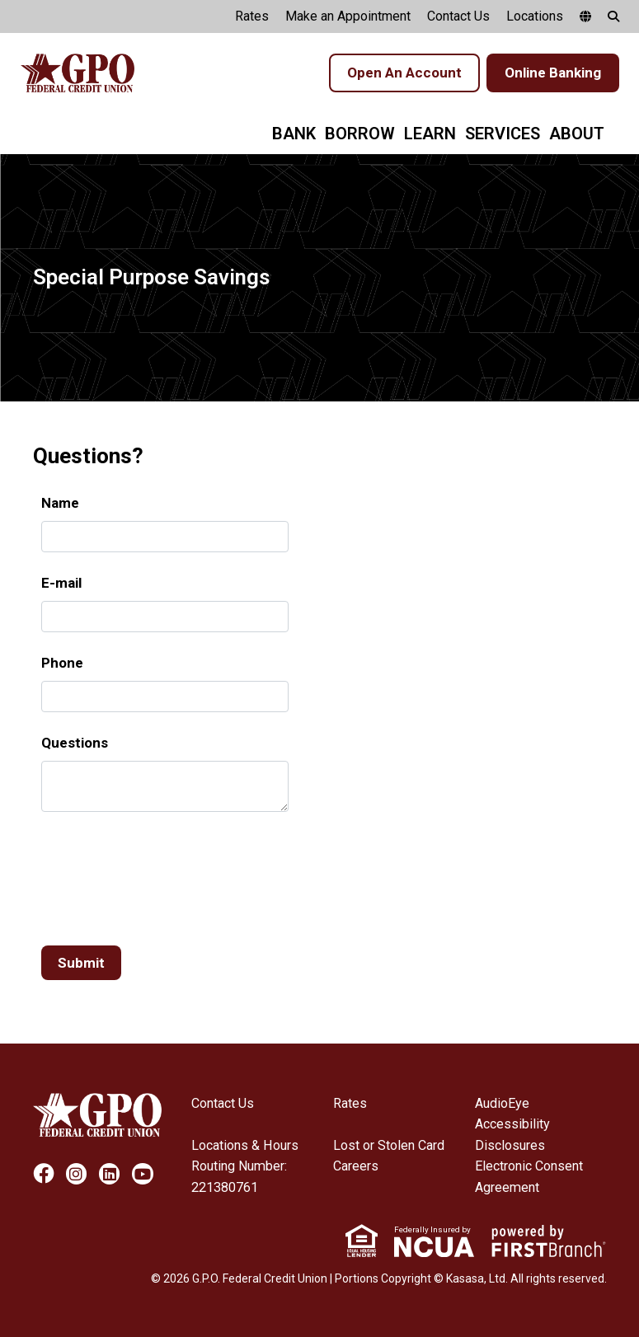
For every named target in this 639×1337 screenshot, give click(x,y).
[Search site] (613, 16)
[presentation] (166, 871)
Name (60, 503)
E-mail (61, 583)
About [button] (576, 133)
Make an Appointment (348, 16)
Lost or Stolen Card (388, 1145)
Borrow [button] (360, 133)
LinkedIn (109, 1174)
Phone (62, 662)
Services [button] (502, 133)
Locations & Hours (244, 1145)
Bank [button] (294, 133)
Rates (252, 16)
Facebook (43, 1174)
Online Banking (553, 72)
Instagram (76, 1174)
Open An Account (404, 72)
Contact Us (458, 16)
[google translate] (585, 16)
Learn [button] (430, 133)
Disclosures (510, 1145)
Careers (355, 1166)
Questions (74, 742)
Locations (534, 16)
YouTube (142, 1174)
